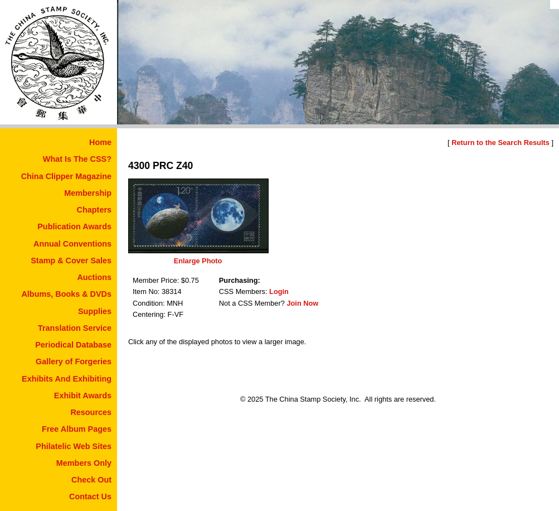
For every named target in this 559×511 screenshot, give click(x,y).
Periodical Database (73, 344)
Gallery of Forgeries (73, 361)
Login (279, 291)
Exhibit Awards (82, 395)
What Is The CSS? (77, 159)
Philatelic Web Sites (73, 446)
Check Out (91, 479)
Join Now (302, 303)
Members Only (83, 463)
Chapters (94, 209)
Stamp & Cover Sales (71, 260)
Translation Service (74, 328)
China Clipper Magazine (66, 176)
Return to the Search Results (500, 142)
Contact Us (90, 496)
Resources (90, 412)
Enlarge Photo (198, 261)
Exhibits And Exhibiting (66, 378)
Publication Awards (74, 226)
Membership (87, 193)
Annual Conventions (72, 243)
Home (100, 142)
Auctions (94, 277)
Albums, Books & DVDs (66, 294)
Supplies (94, 311)
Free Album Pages (76, 429)
